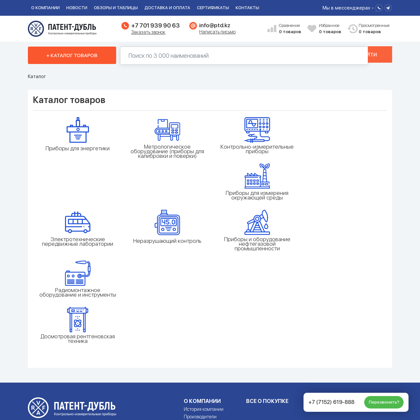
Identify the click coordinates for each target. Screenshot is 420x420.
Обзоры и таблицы (116, 7)
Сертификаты (213, 7)
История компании (203, 321)
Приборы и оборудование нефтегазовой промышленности (254, 202)
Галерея (192, 336)
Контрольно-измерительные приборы (254, 149)
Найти (370, 55)
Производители (200, 328)
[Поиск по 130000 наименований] (234, 56)
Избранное (331, 29)
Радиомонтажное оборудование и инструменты (342, 199)
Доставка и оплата (167, 7)
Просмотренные (370, 29)
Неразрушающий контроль (166, 199)
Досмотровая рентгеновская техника (77, 250)
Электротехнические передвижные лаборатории (77, 199)
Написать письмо (217, 31)
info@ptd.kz (214, 25)
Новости (76, 7)
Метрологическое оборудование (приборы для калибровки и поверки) (165, 151)
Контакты (247, 7)
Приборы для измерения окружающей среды (343, 149)
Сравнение (291, 29)
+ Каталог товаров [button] (71, 55)
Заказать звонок (148, 32)
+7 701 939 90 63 (155, 25)
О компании (45, 7)
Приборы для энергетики (77, 148)
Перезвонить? (384, 402)
